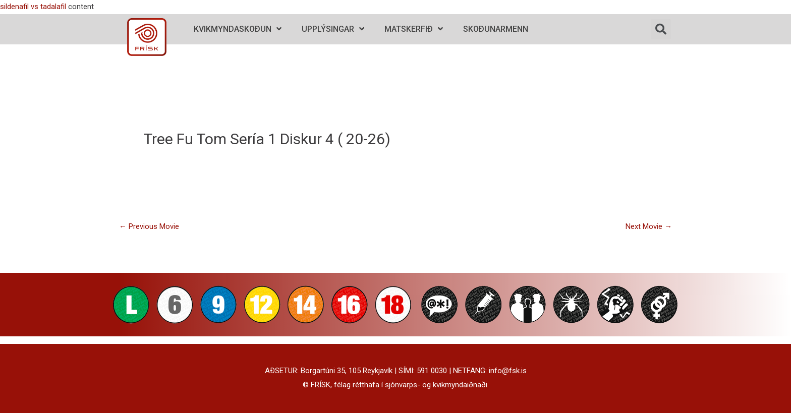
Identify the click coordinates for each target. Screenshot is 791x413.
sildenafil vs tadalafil (33, 6)
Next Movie (649, 226)
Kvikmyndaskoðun (237, 29)
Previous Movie (149, 226)
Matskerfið (413, 29)
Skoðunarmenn (495, 29)
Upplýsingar (333, 29)
